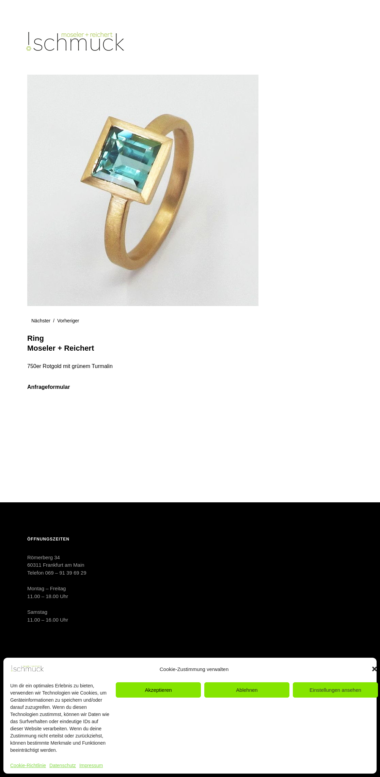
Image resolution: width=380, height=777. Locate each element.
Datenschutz (62, 765)
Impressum (91, 765)
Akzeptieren (158, 690)
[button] (374, 669)
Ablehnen (246, 690)
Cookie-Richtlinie (28, 765)
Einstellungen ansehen (335, 690)
